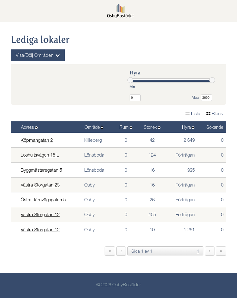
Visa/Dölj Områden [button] (34, 55)
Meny (12, 10)
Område (92, 128)
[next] (209, 251)
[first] (110, 251)
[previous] (121, 251)
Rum (124, 128)
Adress (27, 128)
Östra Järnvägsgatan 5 (43, 200)
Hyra (186, 128)
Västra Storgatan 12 (40, 215)
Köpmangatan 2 (37, 140)
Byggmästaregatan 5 (41, 170)
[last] (221, 251)
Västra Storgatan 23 (40, 185)
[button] (228, 11)
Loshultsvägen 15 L (40, 155)
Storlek (150, 128)
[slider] (130, 80)
